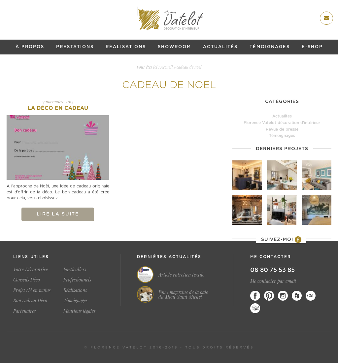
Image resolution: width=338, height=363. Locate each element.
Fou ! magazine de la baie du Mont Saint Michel (183, 294)
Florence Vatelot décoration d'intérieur (282, 123)
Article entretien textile (181, 275)
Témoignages (270, 47)
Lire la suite (58, 214)
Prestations (75, 47)
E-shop (312, 47)
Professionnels (77, 280)
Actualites (282, 116)
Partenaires (24, 311)
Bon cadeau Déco (30, 300)
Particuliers (74, 269)
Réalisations (126, 47)
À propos (30, 47)
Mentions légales (79, 311)
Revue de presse (282, 129)
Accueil (166, 67)
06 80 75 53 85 (272, 270)
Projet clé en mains (32, 290)
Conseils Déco (26, 280)
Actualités (220, 47)
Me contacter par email (273, 281)
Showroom (174, 47)
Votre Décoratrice (30, 269)
